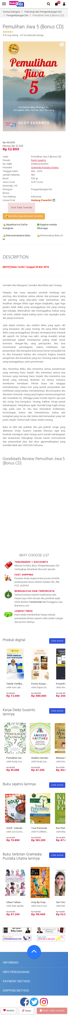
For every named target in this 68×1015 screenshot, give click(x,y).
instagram (43, 1001)
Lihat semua (57, 641)
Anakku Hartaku (39, 758)
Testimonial (35, 602)
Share (26, 1011)
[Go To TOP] (34, 952)
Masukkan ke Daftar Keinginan (15, 226)
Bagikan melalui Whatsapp (47, 226)
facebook (24, 1001)
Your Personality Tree (43, 828)
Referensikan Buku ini (50, 236)
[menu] (4, 4)
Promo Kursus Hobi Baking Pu (47, 684)
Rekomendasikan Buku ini (16, 237)
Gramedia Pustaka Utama (45, 168)
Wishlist (9, 1011)
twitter (34, 1001)
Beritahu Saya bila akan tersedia (24, 216)
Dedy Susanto (38, 160)
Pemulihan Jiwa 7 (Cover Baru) (22, 758)
